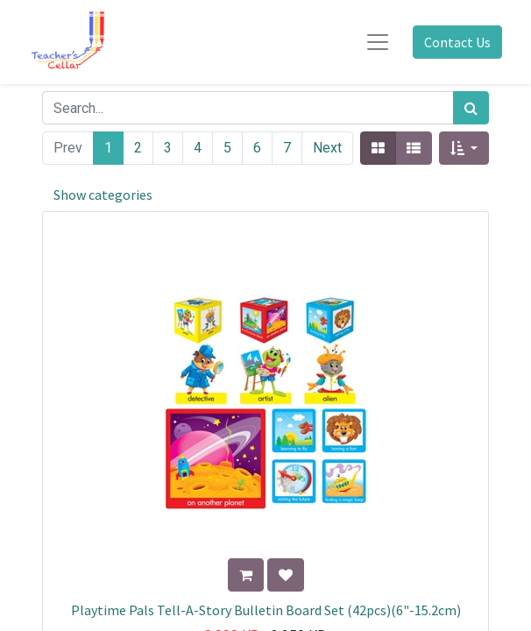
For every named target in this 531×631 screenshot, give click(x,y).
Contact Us (457, 42)
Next (327, 147)
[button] (464, 148)
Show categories (102, 194)
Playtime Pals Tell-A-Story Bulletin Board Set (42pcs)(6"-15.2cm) (266, 610)
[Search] (471, 107)
